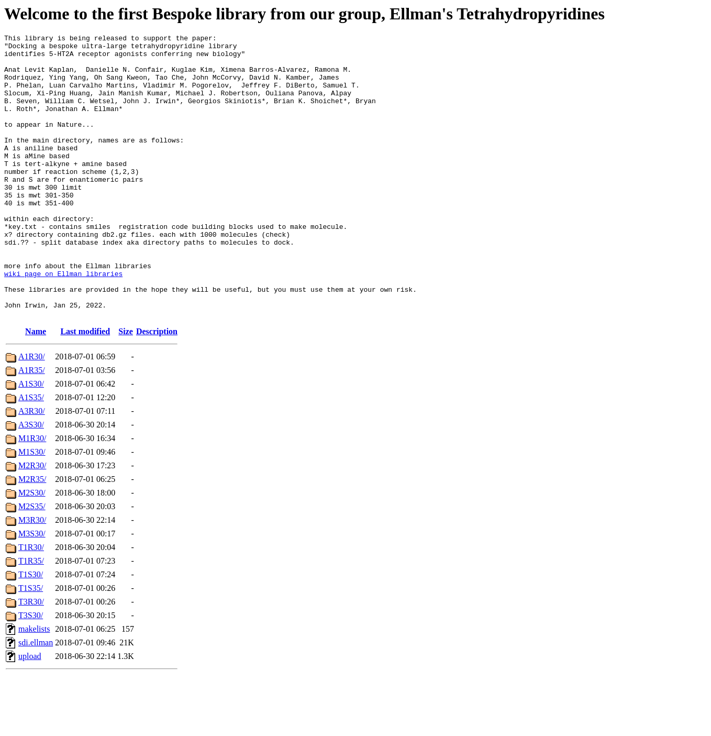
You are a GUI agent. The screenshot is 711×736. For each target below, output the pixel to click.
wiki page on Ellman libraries (63, 322)
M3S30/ (32, 590)
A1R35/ (31, 426)
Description (156, 387)
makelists (34, 685)
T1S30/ (30, 631)
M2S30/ (32, 549)
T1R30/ (31, 603)
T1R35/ (31, 617)
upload (29, 712)
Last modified (85, 387)
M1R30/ (32, 494)
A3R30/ (31, 467)
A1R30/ (31, 413)
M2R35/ (32, 535)
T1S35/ (30, 644)
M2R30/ (32, 522)
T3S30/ (30, 671)
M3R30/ (32, 576)
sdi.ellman (35, 699)
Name (35, 387)
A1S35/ (31, 453)
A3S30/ (31, 481)
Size (125, 387)
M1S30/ (32, 508)
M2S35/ (32, 562)
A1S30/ (31, 440)
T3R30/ (31, 658)
